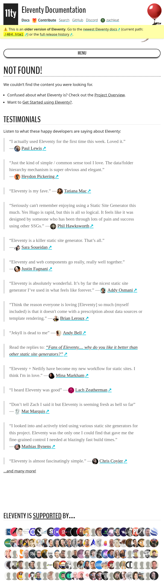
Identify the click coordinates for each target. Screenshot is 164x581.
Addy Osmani (116, 290)
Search (64, 20)
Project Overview (109, 94)
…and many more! (19, 471)
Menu (82, 53)
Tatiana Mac (72, 190)
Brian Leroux (69, 318)
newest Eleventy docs (100, 29)
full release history (54, 34)
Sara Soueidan (31, 247)
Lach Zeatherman (87, 389)
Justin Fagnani (31, 268)
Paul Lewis (28, 148)
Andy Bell (68, 332)
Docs (26, 20)
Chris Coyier (107, 460)
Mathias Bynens (32, 446)
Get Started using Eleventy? (47, 102)
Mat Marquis (29, 411)
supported (47, 516)
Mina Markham (66, 375)
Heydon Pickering (34, 176)
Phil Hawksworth (69, 225)
